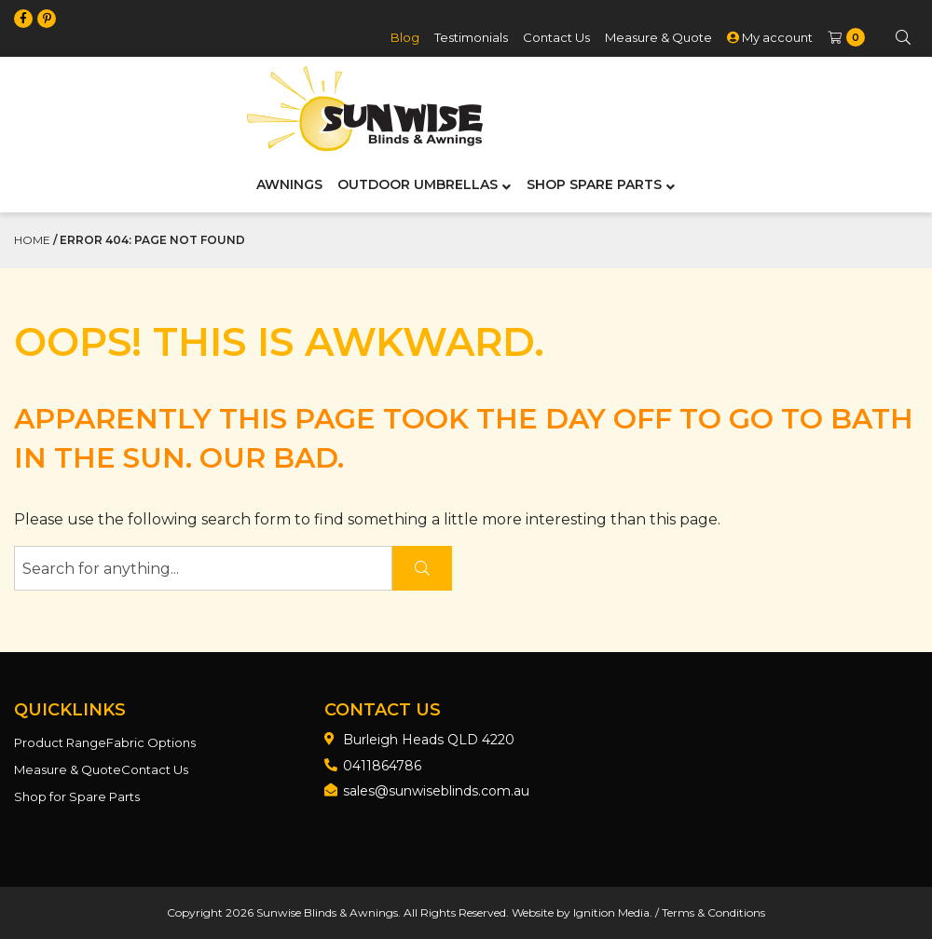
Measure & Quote (67, 769)
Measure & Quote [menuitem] (658, 37)
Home (32, 240)
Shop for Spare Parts (77, 796)
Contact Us (154, 769)
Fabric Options (151, 742)
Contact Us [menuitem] (556, 37)
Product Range (60, 742)
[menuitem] (845, 38)
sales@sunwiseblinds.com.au (436, 790)
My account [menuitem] (770, 37)
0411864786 (382, 765)
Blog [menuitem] (405, 37)
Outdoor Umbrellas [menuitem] (417, 184)
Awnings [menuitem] (289, 184)
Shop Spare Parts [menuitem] (594, 184)
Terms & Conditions (713, 912)
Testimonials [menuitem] (471, 37)
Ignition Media (611, 912)
